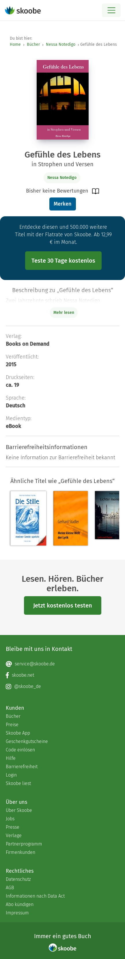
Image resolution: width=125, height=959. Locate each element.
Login (11, 775)
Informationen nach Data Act (35, 896)
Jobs (10, 818)
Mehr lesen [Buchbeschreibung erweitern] (63, 312)
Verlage (14, 835)
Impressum (17, 913)
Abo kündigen (19, 904)
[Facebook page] (62, 675)
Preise (12, 724)
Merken (62, 204)
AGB (10, 887)
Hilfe (11, 758)
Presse (12, 827)
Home (15, 44)
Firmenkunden (20, 852)
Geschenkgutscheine (27, 741)
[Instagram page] (62, 686)
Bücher (33, 44)
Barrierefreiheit (22, 766)
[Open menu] (111, 10)
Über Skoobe (19, 810)
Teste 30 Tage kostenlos (63, 260)
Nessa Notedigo (60, 44)
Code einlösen (20, 750)
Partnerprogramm (24, 844)
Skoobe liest (18, 783)
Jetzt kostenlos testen (62, 605)
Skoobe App (18, 733)
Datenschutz (18, 879)
